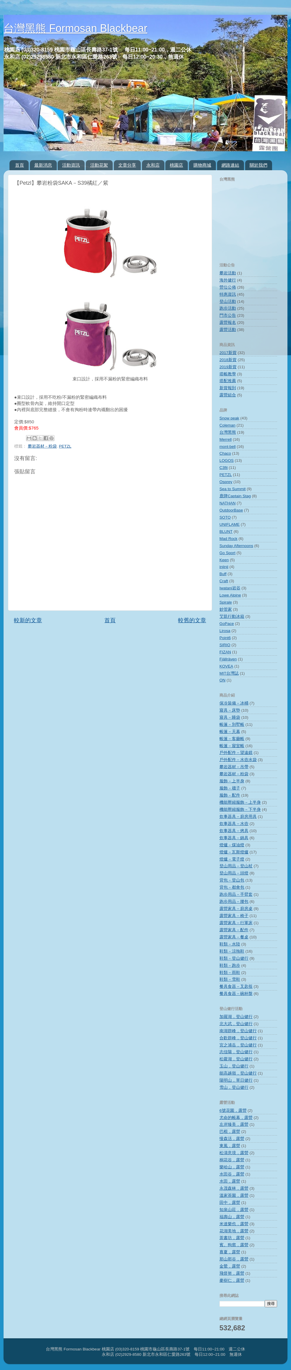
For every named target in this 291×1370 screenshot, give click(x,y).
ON (222, 680)
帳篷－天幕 (229, 731)
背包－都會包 (231, 887)
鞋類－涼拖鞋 (231, 951)
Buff (223, 574)
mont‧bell (227, 446)
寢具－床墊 (229, 710)
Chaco (225, 453)
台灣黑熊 (227, 432)
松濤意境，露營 (233, 1153)
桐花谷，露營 (231, 1160)
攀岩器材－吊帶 (233, 767)
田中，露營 (229, 1202)
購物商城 (202, 165)
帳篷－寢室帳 (231, 746)
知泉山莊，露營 (233, 1209)
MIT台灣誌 (229, 673)
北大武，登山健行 (236, 1024)
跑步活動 (227, 308)
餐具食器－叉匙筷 (236, 986)
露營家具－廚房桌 (236, 908)
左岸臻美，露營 (233, 1124)
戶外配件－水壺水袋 (238, 760)
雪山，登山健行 (233, 1087)
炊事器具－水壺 (233, 823)
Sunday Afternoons (236, 546)
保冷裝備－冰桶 (233, 703)
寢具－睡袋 (229, 717)
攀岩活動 (227, 273)
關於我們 (258, 165)
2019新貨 (228, 367)
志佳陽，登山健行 (236, 1052)
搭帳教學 (227, 374)
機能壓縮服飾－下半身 (240, 809)
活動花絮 (99, 165)
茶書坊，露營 (231, 1238)
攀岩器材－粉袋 (42, 446)
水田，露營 (229, 1181)
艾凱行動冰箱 (231, 616)
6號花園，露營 (233, 1110)
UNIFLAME (229, 524)
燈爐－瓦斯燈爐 (233, 852)
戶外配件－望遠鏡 (236, 752)
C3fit (223, 467)
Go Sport (227, 553)
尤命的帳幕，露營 (236, 1117)
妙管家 (225, 609)
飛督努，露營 (231, 1273)
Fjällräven (228, 659)
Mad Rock (228, 538)
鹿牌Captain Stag (235, 496)
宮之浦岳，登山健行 (238, 1045)
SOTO (225, 517)
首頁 (19, 165)
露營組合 (227, 395)
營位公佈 (227, 287)
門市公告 (227, 315)
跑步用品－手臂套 (236, 894)
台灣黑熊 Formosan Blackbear (75, 28)
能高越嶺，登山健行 (238, 1073)
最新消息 (43, 165)
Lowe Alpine (230, 595)
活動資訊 (71, 165)
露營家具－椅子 (233, 916)
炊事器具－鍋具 (233, 838)
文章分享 (127, 165)
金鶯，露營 (229, 1266)
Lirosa (224, 630)
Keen (224, 560)
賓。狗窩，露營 (233, 1245)
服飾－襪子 (229, 788)
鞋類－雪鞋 (229, 979)
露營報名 (227, 322)
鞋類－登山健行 (233, 958)
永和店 (153, 165)
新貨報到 (227, 388)
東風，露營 (229, 1146)
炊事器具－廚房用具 (238, 816)
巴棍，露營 (229, 1131)
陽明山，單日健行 (236, 1080)
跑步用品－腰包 (233, 901)
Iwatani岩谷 (229, 588)
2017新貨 (228, 352)
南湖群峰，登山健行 (238, 1031)
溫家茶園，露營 (233, 1195)
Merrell (225, 439)
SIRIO (224, 645)
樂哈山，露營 (231, 1167)
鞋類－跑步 (229, 965)
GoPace (226, 623)
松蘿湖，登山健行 (236, 1059)
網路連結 (230, 165)
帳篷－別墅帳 (231, 724)
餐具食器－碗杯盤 (236, 993)
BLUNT (225, 531)
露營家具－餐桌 (233, 937)
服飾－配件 (229, 795)
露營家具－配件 (233, 930)
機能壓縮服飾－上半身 (240, 802)
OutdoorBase (231, 510)
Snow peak (229, 418)
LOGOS (226, 460)
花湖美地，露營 (233, 1231)
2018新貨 (228, 360)
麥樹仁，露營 (231, 1280)
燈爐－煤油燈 (231, 845)
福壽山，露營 (231, 1217)
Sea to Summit (232, 489)
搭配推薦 (227, 381)
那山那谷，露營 (233, 1259)
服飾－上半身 (231, 781)
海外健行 (227, 280)
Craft (223, 581)
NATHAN (227, 503)
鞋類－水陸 (229, 944)
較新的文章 (28, 620)
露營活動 (227, 329)
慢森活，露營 (231, 1138)
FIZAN (225, 652)
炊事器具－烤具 (233, 831)
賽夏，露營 (229, 1252)
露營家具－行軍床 (236, 923)
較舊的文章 (192, 620)
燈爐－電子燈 (231, 859)
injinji (223, 567)
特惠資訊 (227, 294)
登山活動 (227, 301)
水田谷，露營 (231, 1174)
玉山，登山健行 (233, 1066)
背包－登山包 (231, 880)
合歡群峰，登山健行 (238, 1038)
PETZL (65, 446)
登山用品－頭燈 (233, 873)
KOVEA (226, 666)
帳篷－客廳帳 (231, 739)
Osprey (225, 482)
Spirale (225, 602)
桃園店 (176, 165)
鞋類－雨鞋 (229, 972)
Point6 (225, 638)
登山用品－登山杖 (236, 866)
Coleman (227, 425)
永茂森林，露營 (233, 1188)
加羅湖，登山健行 (236, 1016)
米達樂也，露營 (233, 1224)
